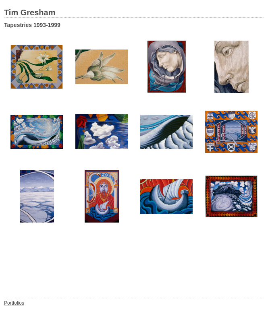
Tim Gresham (29, 12)
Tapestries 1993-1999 (32, 25)
